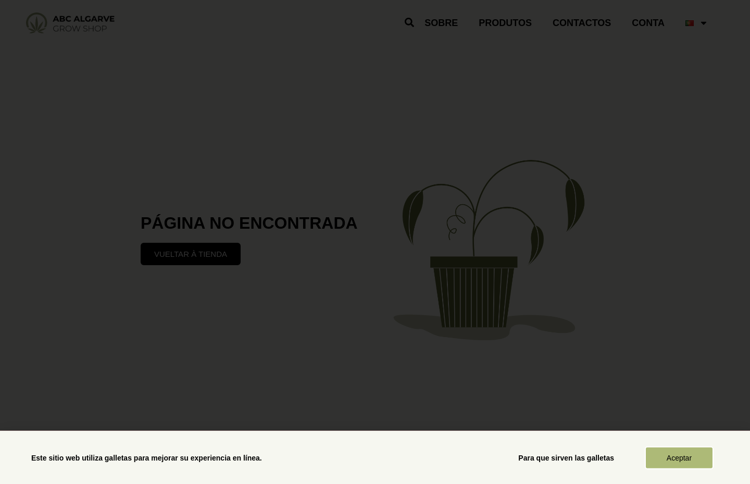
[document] (375, 242)
